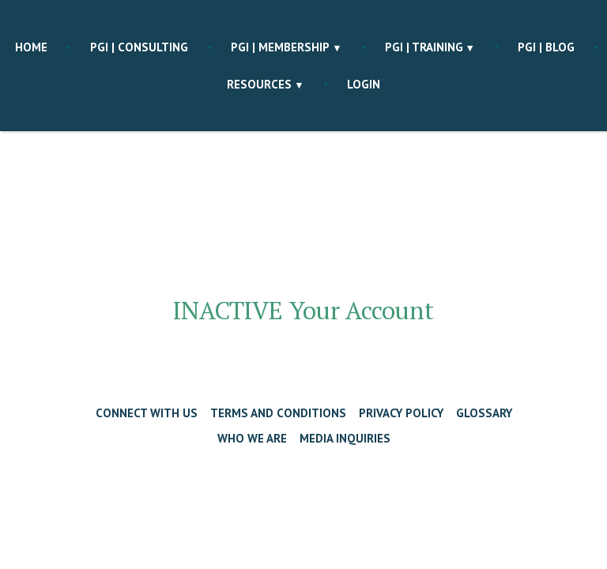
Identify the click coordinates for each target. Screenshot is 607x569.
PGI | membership (280, 47)
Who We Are (252, 438)
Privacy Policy (401, 412)
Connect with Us (147, 412)
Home (31, 47)
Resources (259, 84)
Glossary (484, 412)
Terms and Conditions (278, 412)
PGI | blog (546, 47)
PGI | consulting (139, 47)
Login (363, 84)
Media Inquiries (345, 438)
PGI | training (424, 47)
